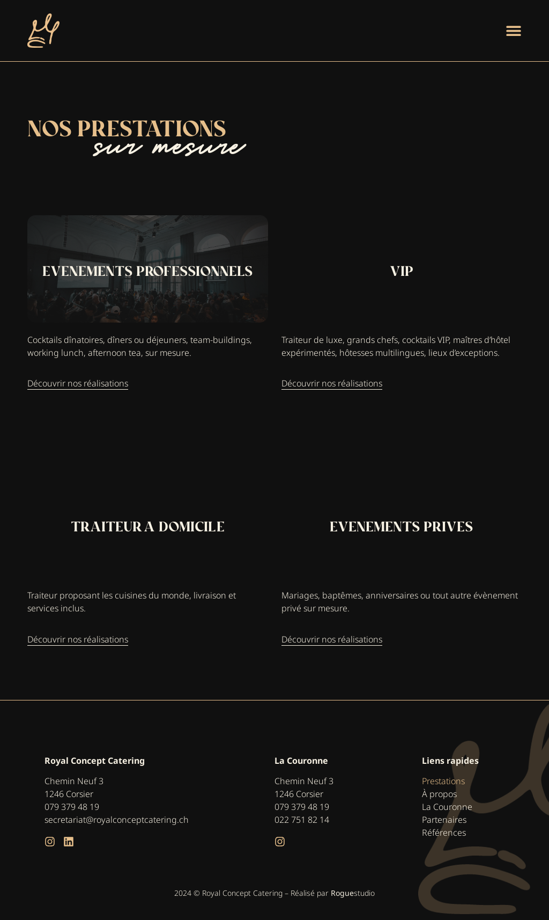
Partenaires (444, 820)
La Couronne (447, 807)
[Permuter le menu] (514, 31)
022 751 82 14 (301, 820)
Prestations (443, 781)
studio (353, 893)
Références (444, 832)
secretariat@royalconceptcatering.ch (116, 820)
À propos (439, 794)
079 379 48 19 (71, 807)
